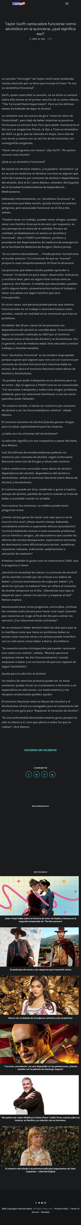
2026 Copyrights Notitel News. (17, 1208)
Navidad (45, 1212)
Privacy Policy (61, 1208)
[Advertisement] (40, 834)
